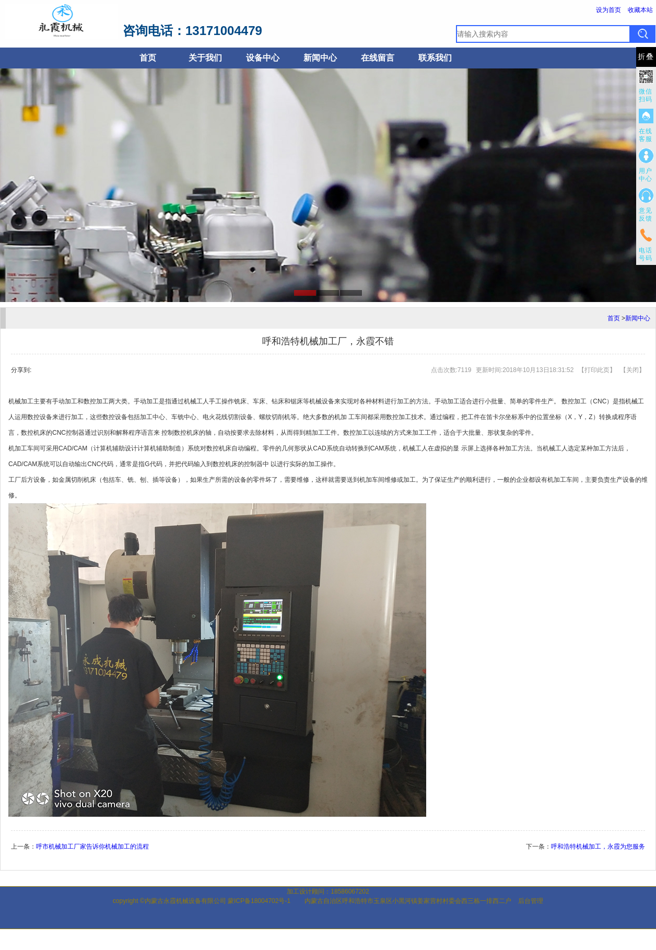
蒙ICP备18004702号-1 (259, 901)
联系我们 (435, 57)
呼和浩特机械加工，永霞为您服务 (598, 846)
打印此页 (597, 370)
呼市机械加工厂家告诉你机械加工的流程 (92, 846)
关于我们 (205, 57)
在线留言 (377, 57)
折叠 (646, 57)
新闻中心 (320, 57)
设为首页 (608, 10)
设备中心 (262, 57)
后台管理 (530, 901)
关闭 (632, 370)
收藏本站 (640, 10)
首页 (147, 57)
